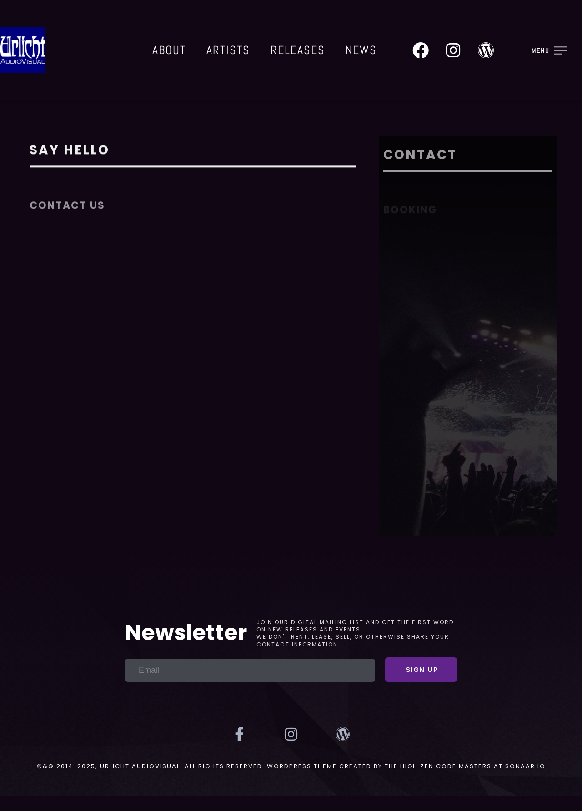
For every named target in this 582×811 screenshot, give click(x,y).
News (361, 50)
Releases (298, 50)
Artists (228, 50)
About (169, 50)
